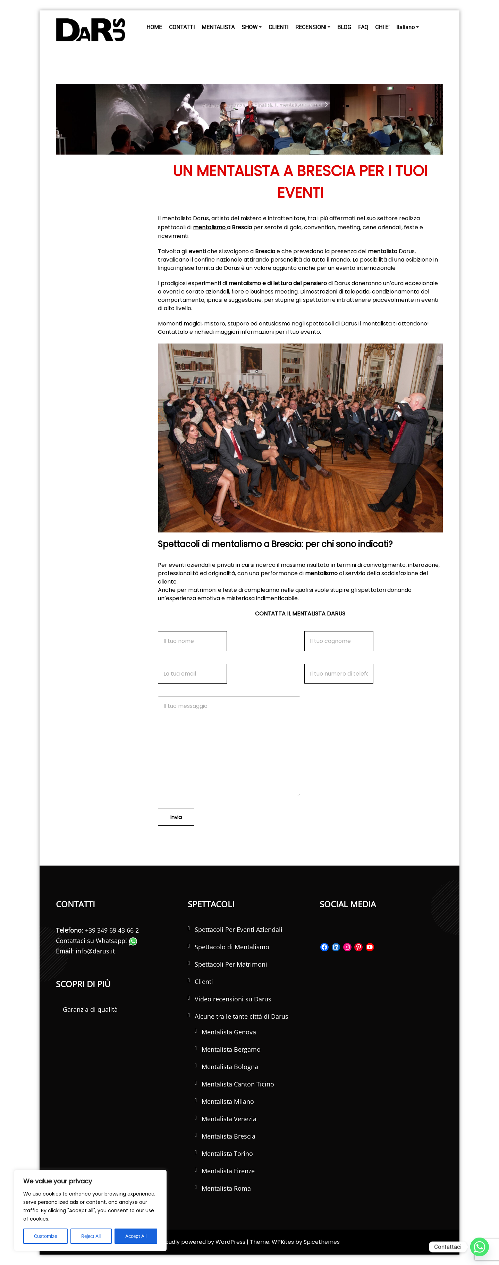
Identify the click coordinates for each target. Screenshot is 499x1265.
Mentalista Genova (229, 1032)
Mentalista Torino (227, 1153)
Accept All (135, 1236)
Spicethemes (322, 1242)
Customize (45, 1236)
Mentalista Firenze (228, 1171)
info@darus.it (95, 951)
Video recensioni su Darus (233, 999)
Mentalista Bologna (230, 1067)
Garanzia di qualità (90, 1009)
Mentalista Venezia (229, 1119)
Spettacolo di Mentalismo (232, 947)
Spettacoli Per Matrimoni (231, 964)
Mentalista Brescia (228, 1136)
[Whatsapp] (479, 1247)
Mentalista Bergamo (231, 1049)
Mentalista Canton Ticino (238, 1084)
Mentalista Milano (228, 1101)
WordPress (230, 1242)
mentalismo (210, 227)
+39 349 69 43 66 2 (112, 930)
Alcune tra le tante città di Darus (241, 1016)
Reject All (91, 1236)
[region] (90, 1210)
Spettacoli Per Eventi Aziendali (238, 929)
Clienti (204, 981)
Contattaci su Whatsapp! (96, 940)
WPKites (283, 1242)
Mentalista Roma (226, 1188)
